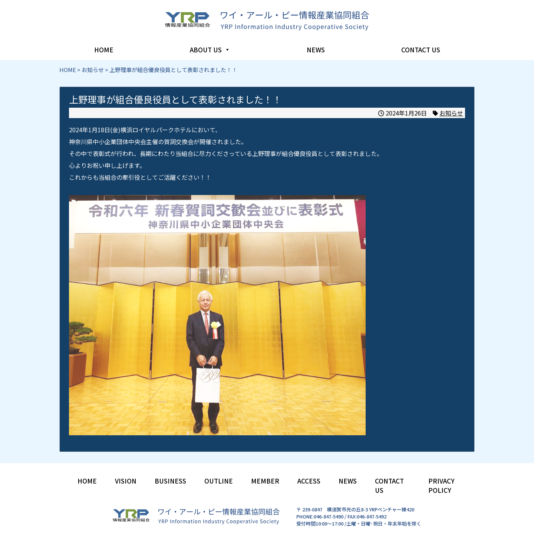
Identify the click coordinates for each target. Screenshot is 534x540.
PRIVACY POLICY (441, 485)
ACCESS (308, 480)
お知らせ (451, 112)
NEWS (316, 49)
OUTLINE (218, 480)
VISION (125, 480)
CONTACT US (420, 49)
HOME (103, 49)
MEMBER (265, 480)
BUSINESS (170, 480)
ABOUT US (210, 49)
